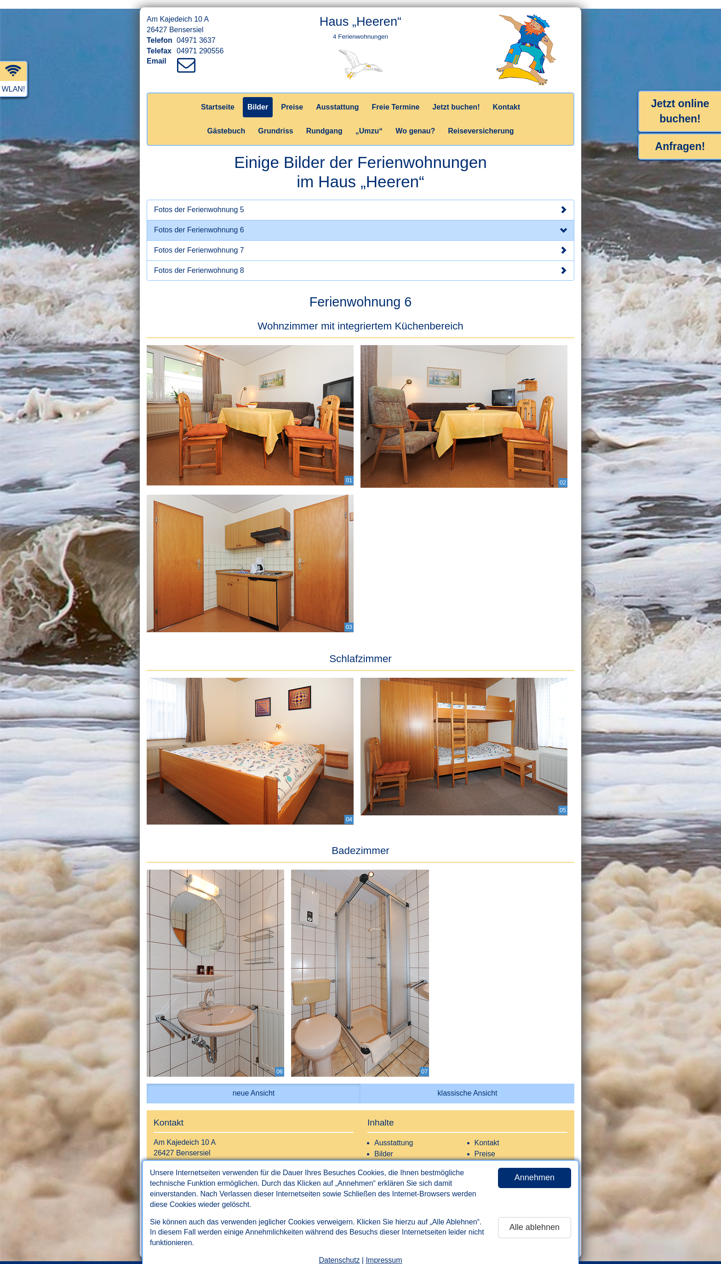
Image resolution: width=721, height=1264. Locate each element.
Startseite (218, 98)
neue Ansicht (254, 1084)
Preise (292, 98)
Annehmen (535, 1168)
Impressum (384, 1251)
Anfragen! (680, 138)
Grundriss (275, 122)
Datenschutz (339, 1251)
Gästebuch (226, 122)
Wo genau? (415, 122)
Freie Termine (396, 98)
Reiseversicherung (481, 122)
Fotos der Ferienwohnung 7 (360, 241)
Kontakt (506, 98)
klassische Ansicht (468, 1084)
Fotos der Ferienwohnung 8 (360, 261)
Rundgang (324, 122)
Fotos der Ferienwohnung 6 (360, 222)
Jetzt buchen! (456, 98)
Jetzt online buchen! (680, 102)
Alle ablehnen (534, 1218)
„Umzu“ (369, 122)
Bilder (257, 98)
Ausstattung (337, 98)
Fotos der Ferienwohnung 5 (360, 201)
